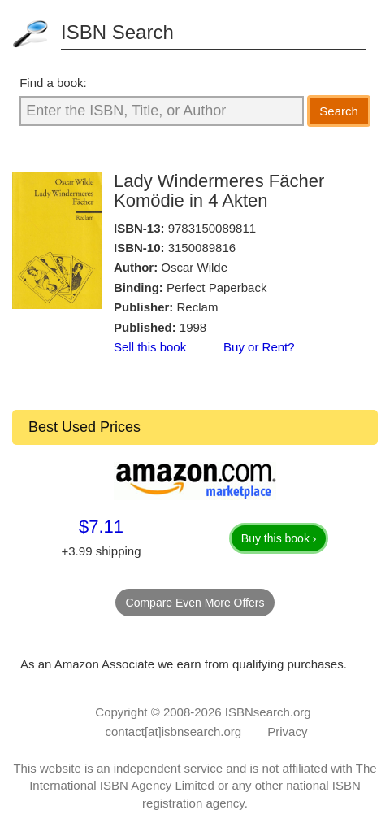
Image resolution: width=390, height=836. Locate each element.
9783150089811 (212, 228)
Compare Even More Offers (195, 602)
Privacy (287, 731)
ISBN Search (117, 32)
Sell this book (150, 347)
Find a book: (53, 82)
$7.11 (101, 526)
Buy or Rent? (259, 347)
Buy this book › (279, 538)
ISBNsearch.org (268, 712)
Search (338, 111)
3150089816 (202, 248)
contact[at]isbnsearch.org (174, 731)
